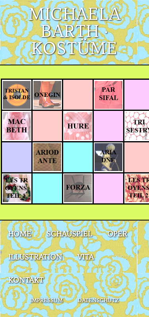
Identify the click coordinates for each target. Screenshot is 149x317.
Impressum (46, 300)
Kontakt (26, 280)
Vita (85, 257)
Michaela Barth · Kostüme (74, 31)
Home (19, 233)
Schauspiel (69, 233)
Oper (117, 233)
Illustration (35, 257)
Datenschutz (98, 300)
